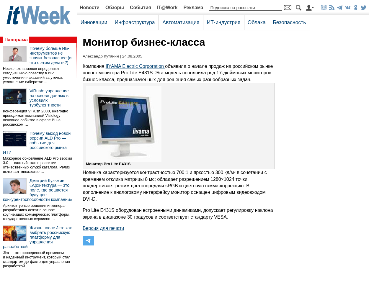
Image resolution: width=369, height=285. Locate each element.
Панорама (16, 39)
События (140, 7)
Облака (257, 22)
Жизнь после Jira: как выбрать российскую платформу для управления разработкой (37, 237)
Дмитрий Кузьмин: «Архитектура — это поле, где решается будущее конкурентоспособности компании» (37, 190)
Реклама (193, 7)
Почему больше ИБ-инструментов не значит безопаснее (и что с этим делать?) (50, 55)
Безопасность (289, 22)
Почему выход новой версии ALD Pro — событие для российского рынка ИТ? (37, 143)
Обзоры (114, 7)
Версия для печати (103, 228)
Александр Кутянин (101, 56)
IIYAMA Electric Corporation (135, 66)
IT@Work (167, 7)
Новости (89, 7)
